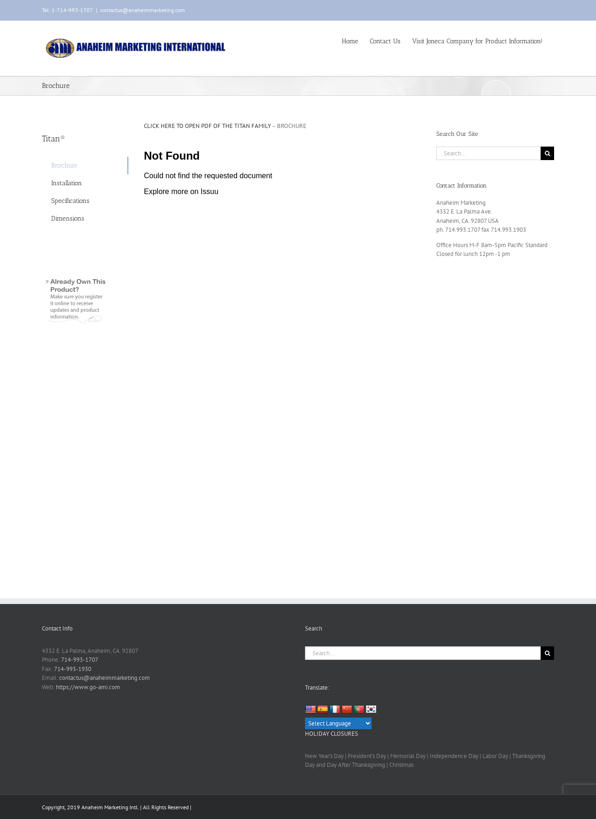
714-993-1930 (72, 669)
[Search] (547, 153)
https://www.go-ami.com (88, 687)
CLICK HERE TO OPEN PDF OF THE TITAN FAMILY (207, 126)
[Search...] (488, 153)
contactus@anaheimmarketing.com (142, 10)
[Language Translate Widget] (338, 723)
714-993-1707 (79, 660)
